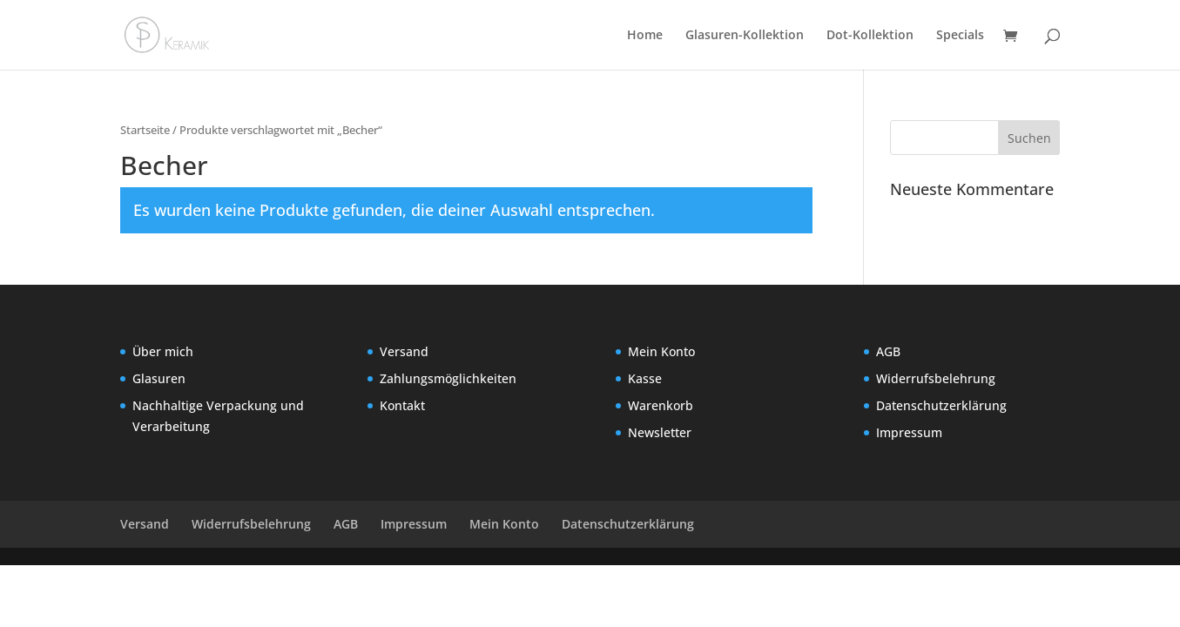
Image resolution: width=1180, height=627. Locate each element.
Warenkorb (660, 405)
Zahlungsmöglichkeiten (448, 378)
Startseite (145, 130)
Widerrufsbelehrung (935, 378)
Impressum (909, 432)
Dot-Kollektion (870, 36)
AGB (888, 351)
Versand (404, 351)
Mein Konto (661, 351)
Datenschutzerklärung (941, 405)
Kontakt (402, 405)
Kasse (645, 378)
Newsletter (659, 432)
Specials (960, 36)
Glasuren (158, 378)
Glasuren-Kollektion (744, 36)
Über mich (162, 351)
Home (645, 36)
